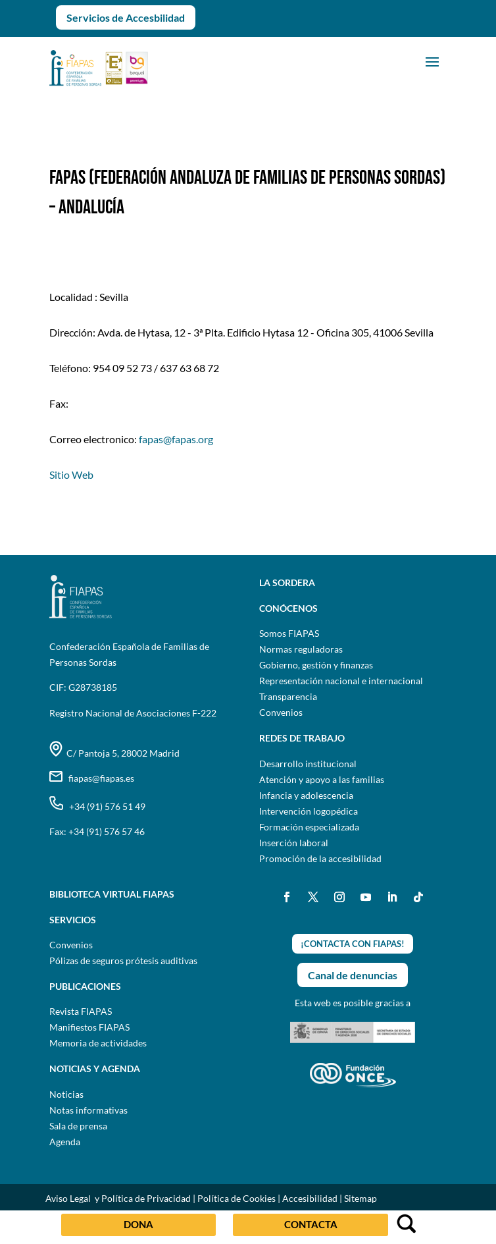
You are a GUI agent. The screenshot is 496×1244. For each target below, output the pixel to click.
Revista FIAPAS (80, 1011)
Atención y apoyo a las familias (321, 779)
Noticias (66, 1094)
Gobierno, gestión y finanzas (316, 664)
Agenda (64, 1141)
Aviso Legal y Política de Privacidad (118, 1198)
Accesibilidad (309, 1198)
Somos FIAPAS (289, 633)
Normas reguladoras (301, 649)
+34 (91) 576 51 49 (97, 806)
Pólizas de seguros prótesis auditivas (123, 960)
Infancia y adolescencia (306, 795)
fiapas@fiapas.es (91, 778)
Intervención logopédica (308, 811)
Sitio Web (71, 474)
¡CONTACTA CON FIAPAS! (353, 943)
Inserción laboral (293, 842)
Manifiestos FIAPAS (89, 1027)
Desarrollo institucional (308, 763)
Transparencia (288, 696)
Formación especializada (309, 826)
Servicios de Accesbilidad (125, 17)
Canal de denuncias (352, 975)
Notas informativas (88, 1110)
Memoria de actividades (98, 1042)
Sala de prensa (78, 1125)
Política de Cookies (236, 1198)
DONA (138, 1224)
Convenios (281, 712)
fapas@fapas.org (176, 439)
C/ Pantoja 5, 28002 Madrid (114, 753)
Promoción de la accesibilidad (320, 858)
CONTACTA (310, 1224)
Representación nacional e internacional (341, 680)
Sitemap (360, 1198)
